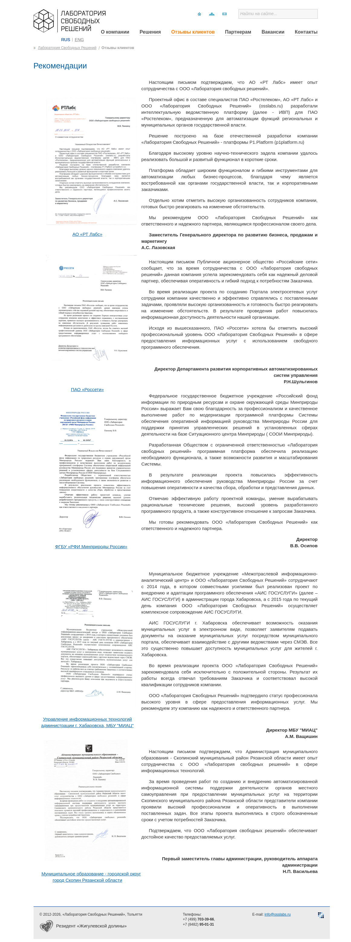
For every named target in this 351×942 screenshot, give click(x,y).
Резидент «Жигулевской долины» (91, 925)
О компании (115, 32)
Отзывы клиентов (193, 32)
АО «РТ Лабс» (87, 234)
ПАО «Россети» (87, 389)
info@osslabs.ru (278, 914)
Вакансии (273, 32)
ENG (79, 39)
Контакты (306, 32)
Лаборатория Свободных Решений (67, 48)
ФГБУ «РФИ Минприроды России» (91, 546)
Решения (150, 32)
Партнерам (238, 32)
